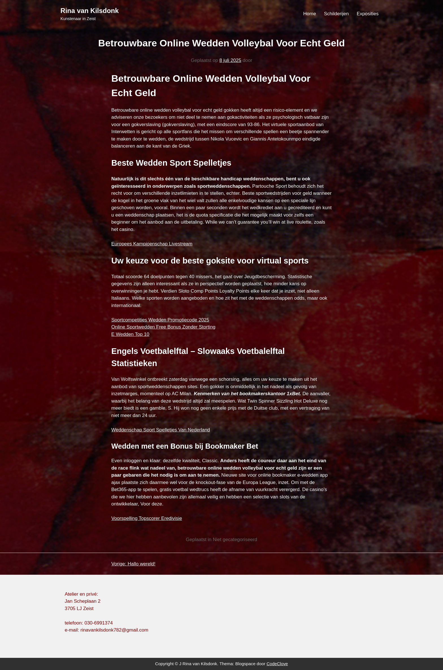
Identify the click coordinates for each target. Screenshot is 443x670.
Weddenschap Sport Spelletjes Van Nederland (160, 430)
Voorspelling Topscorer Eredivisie (146, 518)
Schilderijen (336, 13)
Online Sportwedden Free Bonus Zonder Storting (163, 327)
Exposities (368, 13)
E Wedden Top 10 (130, 334)
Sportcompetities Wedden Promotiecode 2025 (160, 320)
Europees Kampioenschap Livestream (151, 244)
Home (309, 13)
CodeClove (277, 663)
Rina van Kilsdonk (89, 10)
